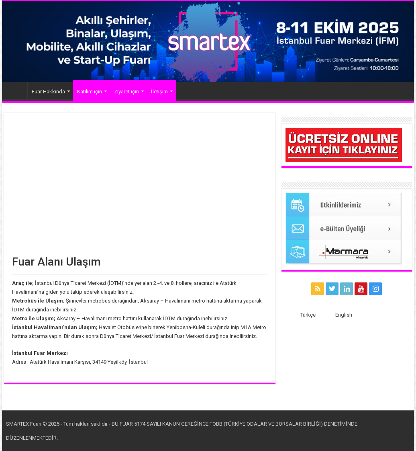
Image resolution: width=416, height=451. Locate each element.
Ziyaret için (126, 92)
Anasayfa (16, 90)
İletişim (159, 92)
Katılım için (89, 92)
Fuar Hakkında (48, 92)
